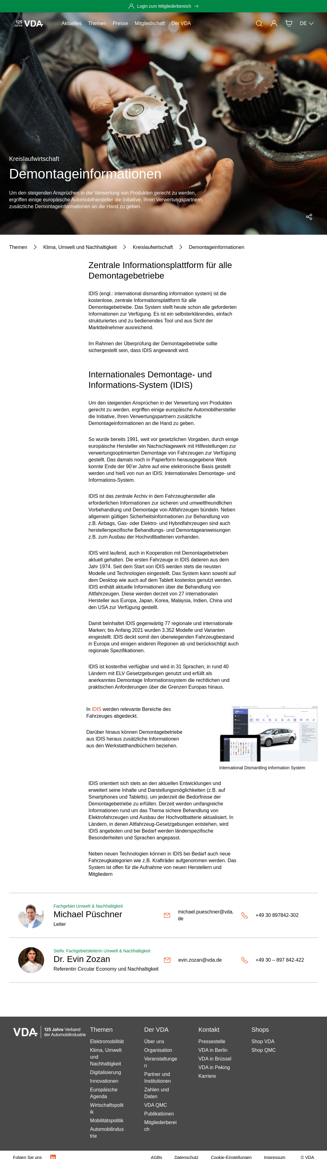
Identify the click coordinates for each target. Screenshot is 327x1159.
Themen (97, 23)
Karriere (207, 1076)
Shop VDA (263, 1041)
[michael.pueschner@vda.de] (200, 915)
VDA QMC (155, 1105)
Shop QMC (263, 1050)
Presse (120, 23)
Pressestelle (211, 1041)
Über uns (154, 1041)
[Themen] (18, 247)
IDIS (96, 709)
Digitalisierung (105, 1072)
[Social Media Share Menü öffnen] (309, 216)
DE (307, 23)
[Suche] (259, 23)
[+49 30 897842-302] (275, 915)
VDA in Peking (214, 1067)
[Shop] (288, 23)
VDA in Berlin (212, 1050)
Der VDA (181, 23)
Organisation (158, 1050)
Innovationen (104, 1081)
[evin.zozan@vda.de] (200, 960)
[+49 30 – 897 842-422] (275, 960)
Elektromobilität (107, 1041)
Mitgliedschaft (150, 23)
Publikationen (159, 1113)
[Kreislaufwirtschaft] (153, 247)
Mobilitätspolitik (106, 1120)
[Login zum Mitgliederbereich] (163, 6)
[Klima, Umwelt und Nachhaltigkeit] (80, 247)
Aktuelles (72, 23)
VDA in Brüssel (214, 1058)
